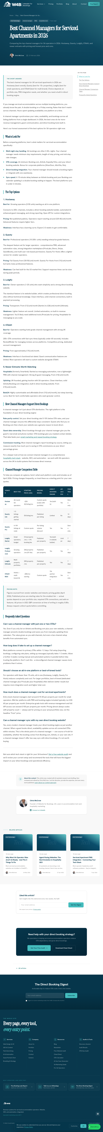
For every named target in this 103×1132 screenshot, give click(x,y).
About (74, 4)
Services (41, 4)
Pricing (50, 4)
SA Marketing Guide (60, 1064)
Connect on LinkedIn (37, 810)
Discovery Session (85, 1044)
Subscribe (71, 995)
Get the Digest (76, 905)
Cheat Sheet (58, 1054)
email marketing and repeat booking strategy (39, 437)
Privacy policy (37, 909)
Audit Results (83, 1047)
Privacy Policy (83, 1123)
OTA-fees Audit (84, 1051)
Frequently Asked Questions (88, 95)
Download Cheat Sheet (64, 948)
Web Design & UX (8, 1044)
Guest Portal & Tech (9, 1058)
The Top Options (84, 80)
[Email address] (43, 904)
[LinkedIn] (98, 1114)
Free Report (94, 4)
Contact (84, 4)
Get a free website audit (58, 754)
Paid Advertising (8, 1051)
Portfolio (60, 4)
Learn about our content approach (45, 783)
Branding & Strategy (9, 1061)
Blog (67, 4)
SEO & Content (8, 1047)
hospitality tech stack (11, 458)
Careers (31, 1058)
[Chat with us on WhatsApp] (93, 1127)
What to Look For (84, 76)
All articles (21, 968)
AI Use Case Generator (61, 1061)
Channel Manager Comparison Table (88, 90)
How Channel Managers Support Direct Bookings (89, 85)
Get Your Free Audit (39, 948)
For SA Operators (59, 1068)
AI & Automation (8, 1054)
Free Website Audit (60, 1051)
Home (11, 15)
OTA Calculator (58, 1058)
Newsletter (57, 1047)
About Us (31, 1044)
